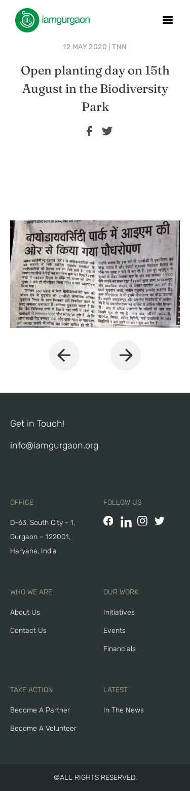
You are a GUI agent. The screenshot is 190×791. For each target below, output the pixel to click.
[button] (168, 20)
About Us (25, 612)
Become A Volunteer (43, 728)
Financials (119, 649)
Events (114, 630)
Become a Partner (40, 710)
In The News (123, 710)
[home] (50, 20)
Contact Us (28, 630)
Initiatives (119, 612)
